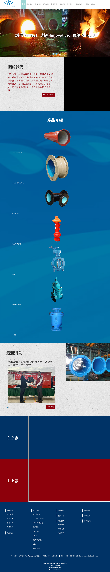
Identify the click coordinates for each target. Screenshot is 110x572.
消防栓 (35, 536)
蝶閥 (13, 274)
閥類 (34, 544)
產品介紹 (46, 4)
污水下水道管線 (17, 153)
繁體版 (93, 4)
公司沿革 (10, 523)
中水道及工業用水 (18, 183)
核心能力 (70, 4)
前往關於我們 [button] (48, 94)
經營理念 (10, 518)
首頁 (23, 4)
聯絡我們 (79, 4)
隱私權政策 (87, 521)
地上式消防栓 (16, 244)
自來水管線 (15, 213)
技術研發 (61, 524)
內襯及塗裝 (36, 548)
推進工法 (36, 531)
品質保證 (10, 527)
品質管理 (61, 533)
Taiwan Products (55, 565)
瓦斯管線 (36, 527)
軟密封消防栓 (37, 540)
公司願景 (10, 514)
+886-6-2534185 (52, 556)
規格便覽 (54, 4)
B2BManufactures (55, 567)
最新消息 (38, 4)
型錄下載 (63, 4)
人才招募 (86, 4)
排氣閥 (14, 335)
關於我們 (15, 67)
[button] (53, 54)
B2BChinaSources (55, 570)
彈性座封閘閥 (16, 304)
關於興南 (30, 4)
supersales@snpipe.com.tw (92, 556)
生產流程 (61, 529)
